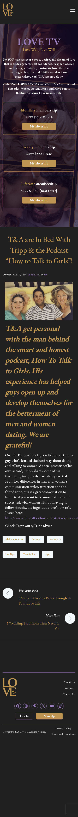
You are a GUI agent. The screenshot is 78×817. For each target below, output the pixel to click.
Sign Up (49, 716)
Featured (36, 539)
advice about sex (14, 539)
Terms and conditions (63, 734)
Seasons (69, 688)
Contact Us (69, 694)
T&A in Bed (29, 554)
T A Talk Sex (32, 274)
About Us (69, 682)
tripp (47, 554)
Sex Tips (9, 554)
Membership (39, 126)
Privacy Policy (63, 728)
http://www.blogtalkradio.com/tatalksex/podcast (41, 517)
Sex (45, 274)
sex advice (55, 539)
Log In (24, 716)
